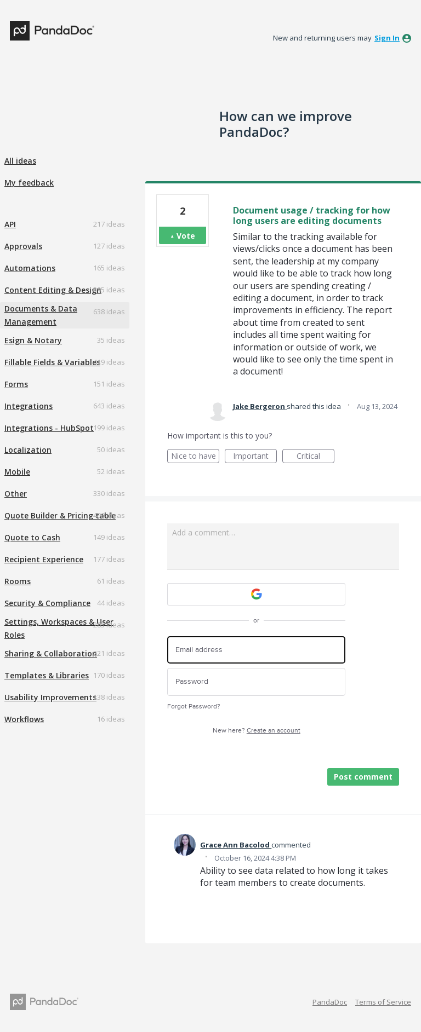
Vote (186, 235)
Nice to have (195, 457)
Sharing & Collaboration (50, 653)
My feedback (29, 182)
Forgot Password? (193, 706)
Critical (315, 457)
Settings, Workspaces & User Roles (58, 628)
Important (255, 457)
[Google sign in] (256, 594)
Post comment (363, 776)
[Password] (256, 682)
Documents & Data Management (40, 315)
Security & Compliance (47, 603)
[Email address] (256, 650)
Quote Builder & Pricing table (60, 515)
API (10, 224)
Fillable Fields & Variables (52, 362)
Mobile (17, 471)
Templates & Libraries (46, 675)
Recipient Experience (43, 559)
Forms (16, 384)
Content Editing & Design (52, 290)
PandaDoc (329, 1002)
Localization (28, 450)
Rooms (17, 581)
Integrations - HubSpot (49, 428)
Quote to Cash (32, 537)
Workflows (24, 719)
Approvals (23, 246)
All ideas (20, 160)
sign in (387, 38)
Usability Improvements (50, 697)
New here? (256, 731)
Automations (29, 268)
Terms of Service (383, 1002)
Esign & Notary (33, 340)
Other (15, 493)
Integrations (28, 406)
